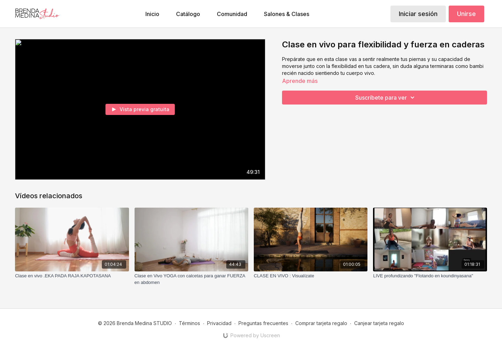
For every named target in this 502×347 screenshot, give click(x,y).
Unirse (466, 13)
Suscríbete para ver (386, 97)
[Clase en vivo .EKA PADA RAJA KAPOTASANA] (72, 275)
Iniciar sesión (418, 13)
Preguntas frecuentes (263, 323)
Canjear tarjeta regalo (379, 323)
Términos (189, 323)
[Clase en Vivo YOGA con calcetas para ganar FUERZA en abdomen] (191, 279)
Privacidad (219, 323)
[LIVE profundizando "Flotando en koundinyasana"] (430, 275)
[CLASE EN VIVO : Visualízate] (310, 275)
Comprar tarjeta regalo (321, 323)
